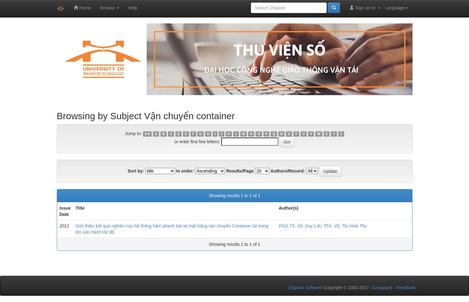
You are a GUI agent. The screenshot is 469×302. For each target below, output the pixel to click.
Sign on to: (364, 7)
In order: (185, 170)
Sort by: (136, 170)
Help (133, 7)
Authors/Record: (288, 170)
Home (82, 7)
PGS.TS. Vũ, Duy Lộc (300, 225)
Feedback (405, 287)
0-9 (147, 134)
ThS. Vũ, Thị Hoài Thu (345, 225)
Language (396, 7)
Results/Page (240, 170)
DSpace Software (305, 287)
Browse (109, 7)
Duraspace (382, 287)
